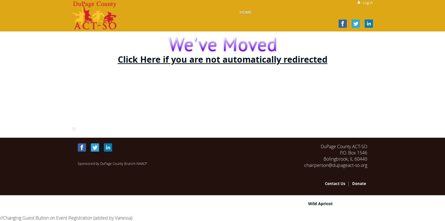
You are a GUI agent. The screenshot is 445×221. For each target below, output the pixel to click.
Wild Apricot (320, 203)
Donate (359, 183)
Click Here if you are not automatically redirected (223, 59)
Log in (368, 2)
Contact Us (335, 183)
